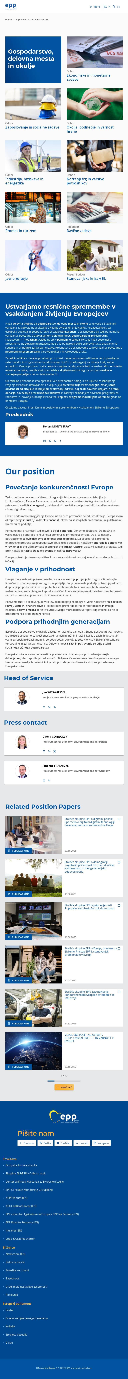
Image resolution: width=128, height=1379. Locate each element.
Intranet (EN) (14, 1230)
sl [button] (107, 7)
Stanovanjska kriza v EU (86, 278)
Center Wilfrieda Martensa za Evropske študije (35, 1181)
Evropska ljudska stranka (21, 1165)
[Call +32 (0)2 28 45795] (49, 441)
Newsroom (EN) (16, 1254)
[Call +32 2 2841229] (49, 707)
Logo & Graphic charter (20, 1239)
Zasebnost (12, 1278)
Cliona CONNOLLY (55, 736)
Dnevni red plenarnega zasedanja (27, 1318)
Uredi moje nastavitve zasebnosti (26, 1286)
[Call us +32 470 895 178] (49, 780)
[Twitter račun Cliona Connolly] (54, 751)
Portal (9, 1310)
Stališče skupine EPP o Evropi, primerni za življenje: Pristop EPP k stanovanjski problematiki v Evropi (91, 952)
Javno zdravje (16, 278)
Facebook (27, 1143)
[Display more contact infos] (60, 441)
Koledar (10, 1326)
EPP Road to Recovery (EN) (22, 1222)
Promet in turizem (20, 230)
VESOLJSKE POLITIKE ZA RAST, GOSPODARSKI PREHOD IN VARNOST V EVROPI (89, 1038)
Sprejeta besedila (16, 1334)
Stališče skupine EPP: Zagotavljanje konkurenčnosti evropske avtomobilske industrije (89, 995)
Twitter (45, 1143)
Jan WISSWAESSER (54, 692)
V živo (9, 1343)
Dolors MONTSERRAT (57, 426)
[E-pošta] (44, 441)
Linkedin (82, 1143)
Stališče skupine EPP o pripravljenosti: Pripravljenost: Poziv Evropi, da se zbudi (89, 907)
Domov (8, 19)
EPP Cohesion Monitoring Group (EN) (29, 1190)
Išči (116, 6)
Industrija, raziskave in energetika (24, 181)
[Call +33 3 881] (54, 707)
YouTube (63, 1143)
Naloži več (64, 1087)
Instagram (101, 1143)
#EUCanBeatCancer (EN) (21, 1206)
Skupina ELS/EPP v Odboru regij (26, 1173)
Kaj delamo (21, 19)
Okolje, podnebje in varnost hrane (90, 129)
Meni (95, 6)
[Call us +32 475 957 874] (49, 751)
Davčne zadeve (79, 230)
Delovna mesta (15, 1262)
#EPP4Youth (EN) (17, 1198)
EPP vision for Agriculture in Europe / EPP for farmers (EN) (42, 1214)
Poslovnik (12, 1295)
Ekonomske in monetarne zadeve (88, 77)
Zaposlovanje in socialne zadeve (32, 127)
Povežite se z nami (17, 1270)
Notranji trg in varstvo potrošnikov (85, 181)
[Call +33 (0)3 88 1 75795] (55, 441)
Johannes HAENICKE (55, 766)
